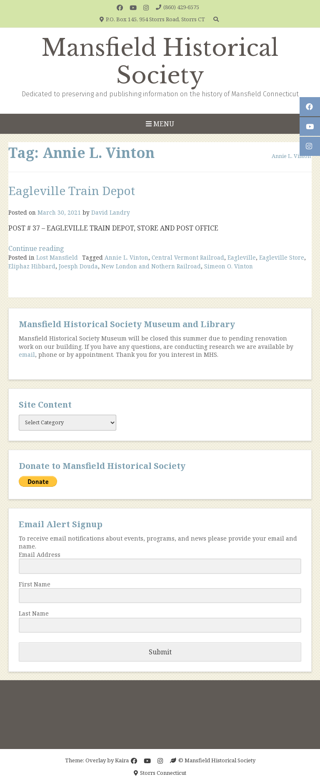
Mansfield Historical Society (160, 62)
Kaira (122, 760)
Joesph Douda (78, 266)
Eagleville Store (281, 257)
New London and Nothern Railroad (151, 266)
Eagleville (242, 257)
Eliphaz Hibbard (31, 266)
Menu (160, 123)
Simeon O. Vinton (228, 266)
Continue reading (36, 248)
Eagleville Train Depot (71, 190)
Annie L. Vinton (126, 257)
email (27, 354)
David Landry (110, 212)
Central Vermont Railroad (188, 257)
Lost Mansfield (57, 257)
